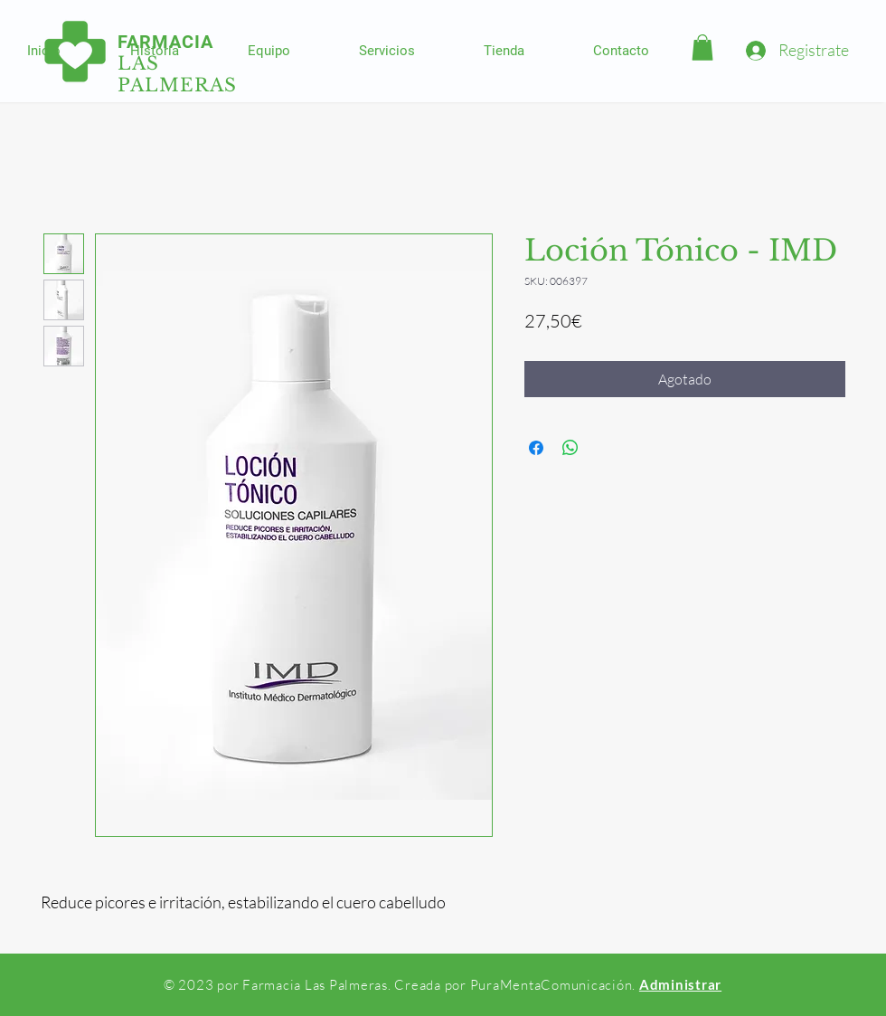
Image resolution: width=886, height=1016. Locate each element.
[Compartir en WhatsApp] (570, 448)
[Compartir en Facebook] (536, 448)
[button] (702, 47)
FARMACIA (165, 41)
